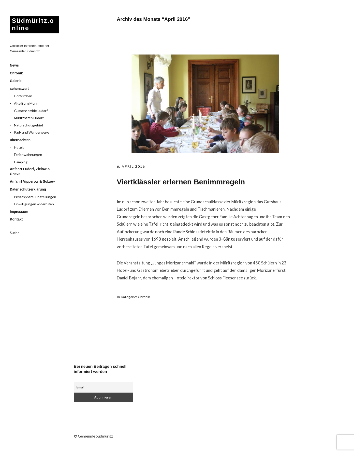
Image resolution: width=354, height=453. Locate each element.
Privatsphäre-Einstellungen (35, 197)
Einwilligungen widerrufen (34, 204)
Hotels (19, 147)
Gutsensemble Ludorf (31, 111)
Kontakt (16, 219)
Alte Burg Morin (26, 103)
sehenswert (19, 89)
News (14, 65)
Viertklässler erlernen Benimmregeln (181, 182)
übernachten (20, 140)
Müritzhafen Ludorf (29, 118)
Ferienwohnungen (28, 154)
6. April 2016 (131, 166)
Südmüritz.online (33, 24)
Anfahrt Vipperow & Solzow (32, 181)
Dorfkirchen (23, 96)
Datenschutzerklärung (28, 189)
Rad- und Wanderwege (31, 132)
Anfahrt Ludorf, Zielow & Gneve (30, 171)
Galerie (15, 81)
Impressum (19, 212)
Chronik (16, 73)
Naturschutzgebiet (28, 125)
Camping (21, 162)
